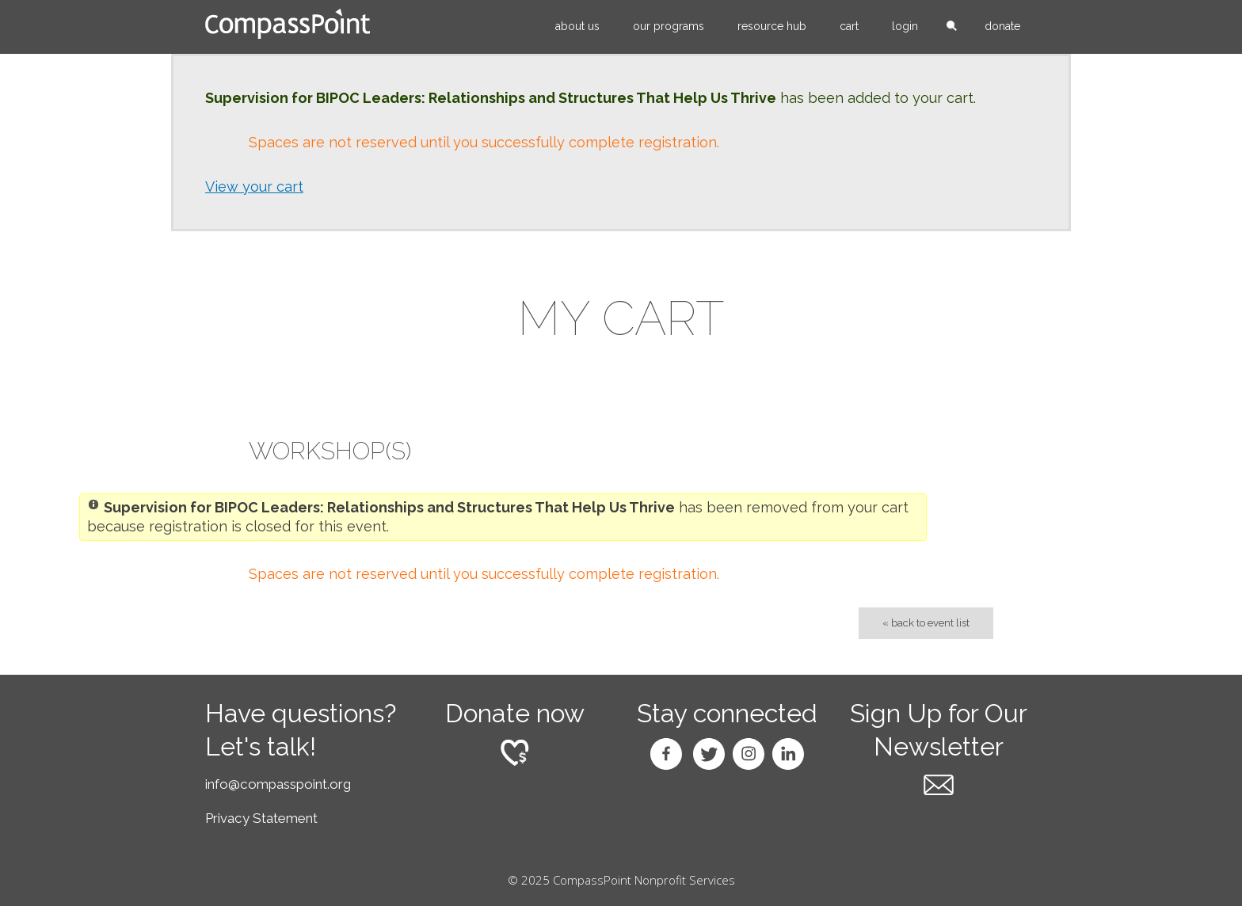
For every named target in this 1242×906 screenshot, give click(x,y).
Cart (849, 26)
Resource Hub (771, 26)
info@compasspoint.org (278, 784)
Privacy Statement (261, 818)
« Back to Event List (926, 623)
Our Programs (668, 26)
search (951, 27)
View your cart (254, 186)
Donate (1002, 26)
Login (905, 26)
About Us (577, 26)
